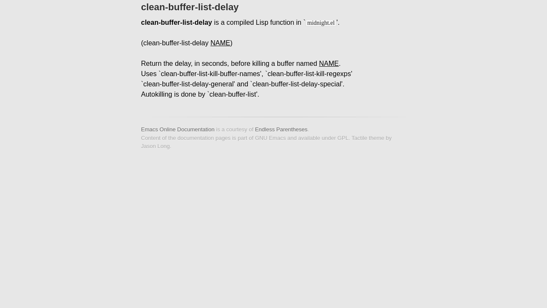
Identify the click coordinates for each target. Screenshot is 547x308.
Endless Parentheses (281, 129)
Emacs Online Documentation (178, 129)
